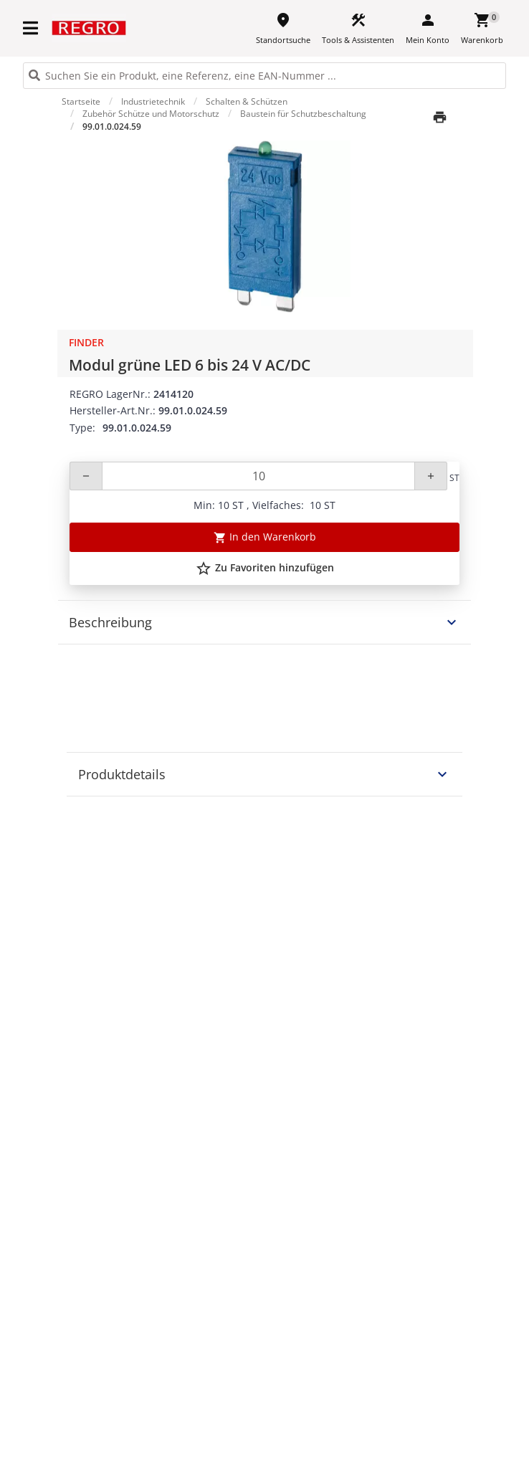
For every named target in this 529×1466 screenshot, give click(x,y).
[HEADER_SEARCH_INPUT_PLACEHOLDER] (264, 75)
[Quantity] (258, 476)
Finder (86, 342)
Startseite (81, 101)
